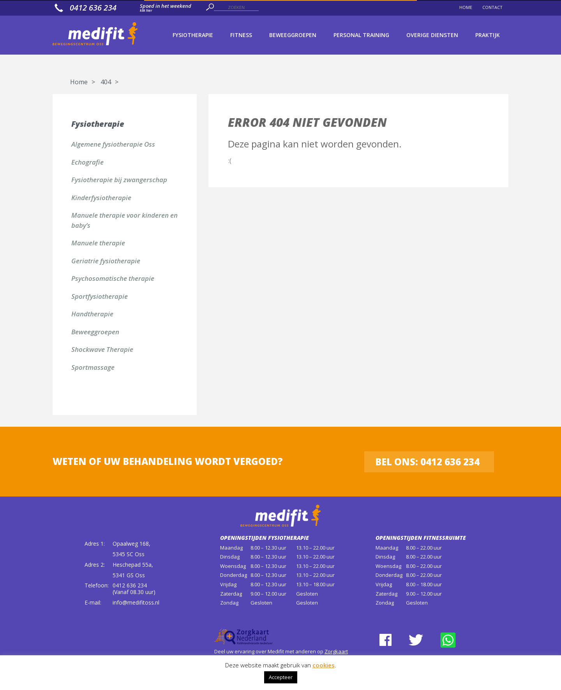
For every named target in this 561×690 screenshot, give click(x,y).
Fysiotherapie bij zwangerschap (119, 179)
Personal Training (361, 35)
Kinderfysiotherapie (101, 197)
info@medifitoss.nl (136, 602)
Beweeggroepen (292, 35)
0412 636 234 (130, 585)
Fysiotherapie (193, 35)
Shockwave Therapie (102, 349)
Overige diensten (432, 35)
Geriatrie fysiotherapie (105, 260)
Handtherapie (92, 313)
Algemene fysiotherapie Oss (113, 144)
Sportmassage (93, 367)
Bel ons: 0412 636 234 (427, 461)
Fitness (241, 35)
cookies (323, 665)
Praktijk (487, 35)
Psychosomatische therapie (112, 278)
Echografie (87, 162)
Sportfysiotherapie (99, 296)
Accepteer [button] (281, 677)
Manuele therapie (98, 242)
